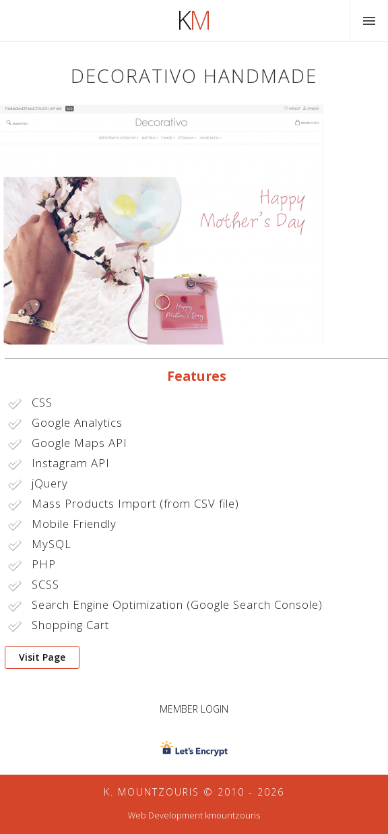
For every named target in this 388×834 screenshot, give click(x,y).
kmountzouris (232, 815)
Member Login (194, 709)
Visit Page (42, 657)
